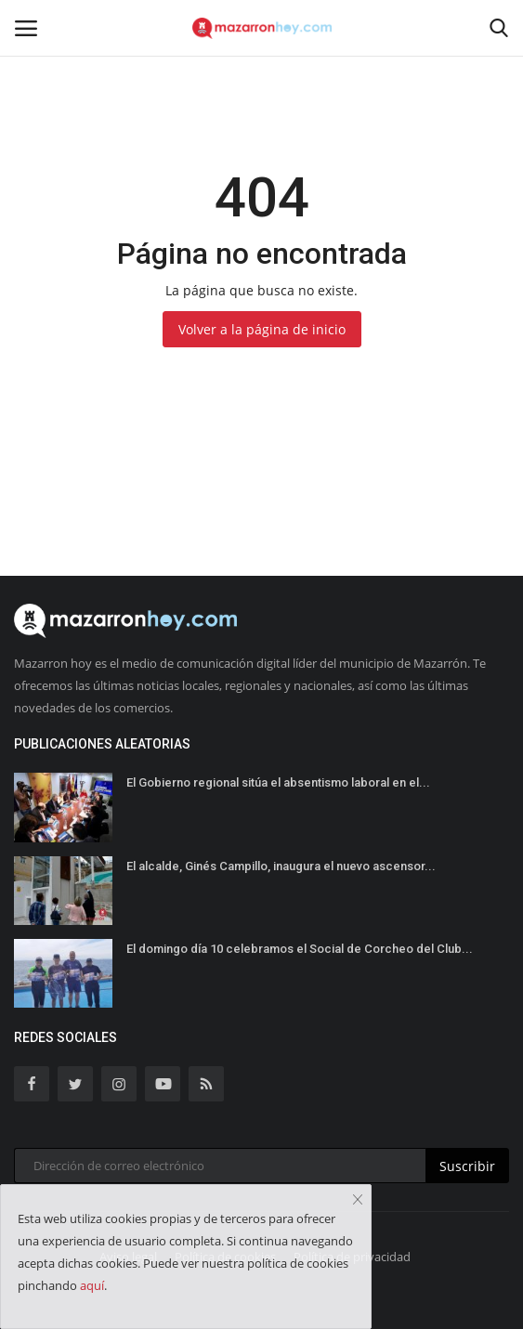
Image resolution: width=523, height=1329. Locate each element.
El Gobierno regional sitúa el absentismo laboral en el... (278, 782)
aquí (92, 1285)
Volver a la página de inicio (262, 329)
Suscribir (467, 1166)
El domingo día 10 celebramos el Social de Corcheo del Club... (299, 949)
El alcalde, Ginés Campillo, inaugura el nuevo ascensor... (281, 866)
